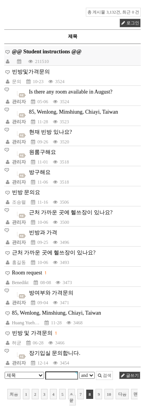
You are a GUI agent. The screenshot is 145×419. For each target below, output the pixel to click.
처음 (14, 394)
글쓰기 (130, 375)
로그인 (130, 22)
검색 (104, 375)
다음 (122, 394)
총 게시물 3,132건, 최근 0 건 (113, 12)
